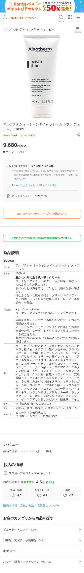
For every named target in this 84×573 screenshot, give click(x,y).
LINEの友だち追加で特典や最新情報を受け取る (42, 238)
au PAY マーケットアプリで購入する (42, 214)
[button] (78, 134)
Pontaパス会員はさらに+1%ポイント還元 (34, 185)
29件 (50, 482)
